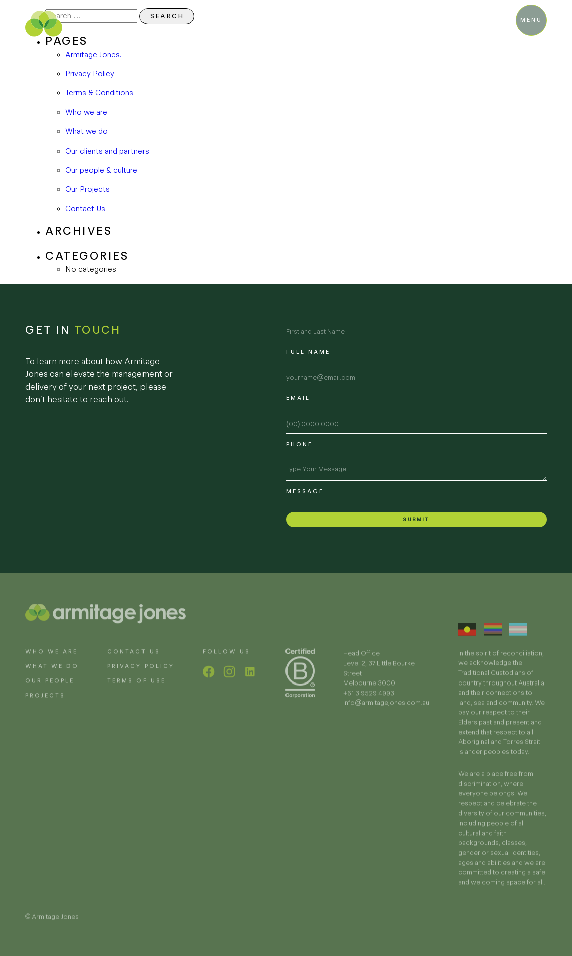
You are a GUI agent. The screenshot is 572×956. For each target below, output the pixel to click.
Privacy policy (140, 673)
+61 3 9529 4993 (368, 700)
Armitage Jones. (93, 54)
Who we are (86, 112)
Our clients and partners (107, 151)
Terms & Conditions (99, 92)
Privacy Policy (89, 73)
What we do (86, 131)
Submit (416, 519)
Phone (299, 444)
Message (305, 491)
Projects (45, 703)
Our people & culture (101, 170)
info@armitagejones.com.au (386, 710)
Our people (49, 688)
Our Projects (87, 189)
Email (298, 398)
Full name (308, 352)
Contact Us (85, 208)
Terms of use (136, 688)
